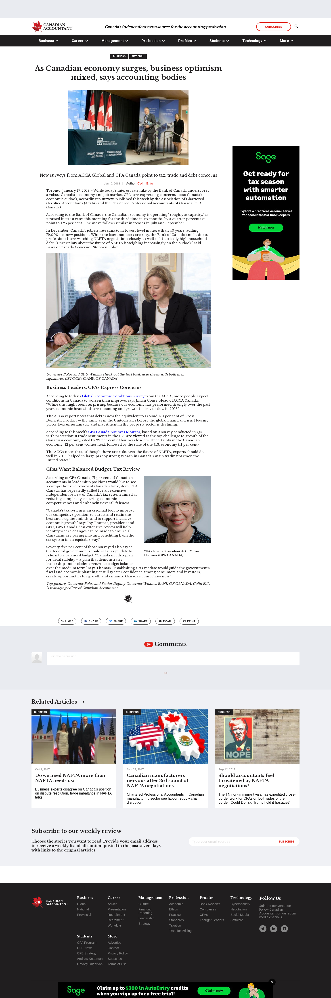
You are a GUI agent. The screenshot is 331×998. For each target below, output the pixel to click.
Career (78, 58)
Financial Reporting (145, 911)
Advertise (114, 942)
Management (112, 58)
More (284, 58)
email (165, 638)
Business (46, 58)
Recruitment (116, 914)
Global (81, 904)
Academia (176, 904)
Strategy (144, 923)
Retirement (115, 920)
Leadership (146, 918)
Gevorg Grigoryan (90, 964)
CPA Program (86, 942)
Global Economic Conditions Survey (113, 413)
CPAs (204, 914)
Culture (143, 904)
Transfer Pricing (180, 931)
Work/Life (114, 925)
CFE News (84, 948)
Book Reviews (210, 904)
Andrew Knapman (90, 958)
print (189, 638)
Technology (252, 58)
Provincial (84, 914)
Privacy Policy (118, 953)
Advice (112, 904)
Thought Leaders (212, 920)
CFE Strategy (86, 953)
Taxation (175, 925)
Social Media (239, 914)
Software (236, 920)
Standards (176, 920)
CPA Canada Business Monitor (114, 449)
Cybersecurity (240, 904)
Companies (208, 909)
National (138, 73)
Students (217, 58)
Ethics (173, 909)
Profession (151, 58)
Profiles (185, 58)
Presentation (117, 909)
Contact (113, 948)
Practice (175, 914)
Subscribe (273, 43)
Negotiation (238, 909)
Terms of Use (117, 964)
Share (91, 638)
